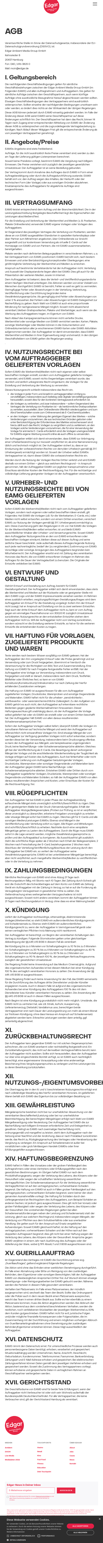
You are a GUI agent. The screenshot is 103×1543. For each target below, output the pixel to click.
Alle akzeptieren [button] (80, 1526)
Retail (39, 1452)
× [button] (100, 1519)
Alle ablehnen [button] (80, 1532)
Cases (72, 1456)
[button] (95, 4)
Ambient (8, 1448)
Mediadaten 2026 (12, 1460)
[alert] (51, 1529)
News (72, 1460)
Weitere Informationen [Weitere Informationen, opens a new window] (16, 1532)
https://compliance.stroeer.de (54, 1515)
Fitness (40, 1464)
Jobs (71, 1452)
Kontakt (73, 1464)
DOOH (8, 1452)
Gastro (40, 1448)
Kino (39, 1456)
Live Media (9, 1456)
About (72, 1448)
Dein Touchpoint (44, 1472)
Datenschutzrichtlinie (42, 1496)
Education (41, 1468)
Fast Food (41, 1460)
